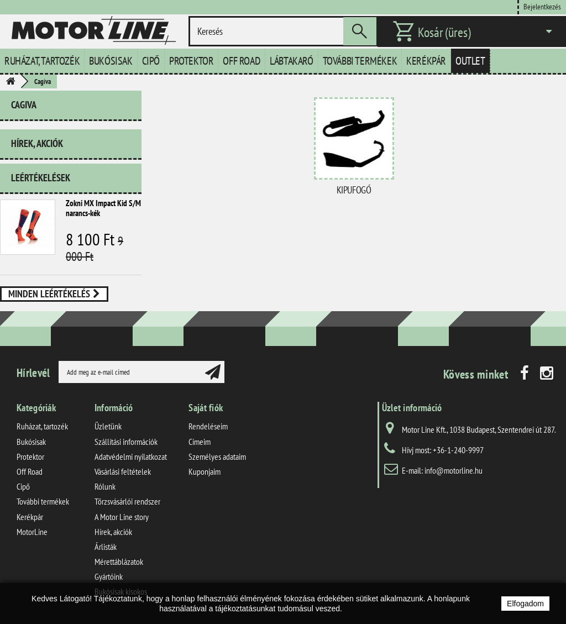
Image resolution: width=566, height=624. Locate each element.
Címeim (199, 441)
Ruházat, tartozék (42, 61)
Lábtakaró (291, 61)
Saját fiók (205, 407)
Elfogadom (525, 603)
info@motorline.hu (453, 470)
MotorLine (32, 531)
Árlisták (106, 546)
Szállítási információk (126, 441)
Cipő (151, 61)
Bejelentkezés (542, 6)
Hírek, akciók (37, 143)
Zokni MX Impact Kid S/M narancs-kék (103, 208)
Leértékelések (40, 177)
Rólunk (105, 486)
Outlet (470, 61)
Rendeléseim (208, 426)
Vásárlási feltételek (123, 471)
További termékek (360, 61)
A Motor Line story (122, 516)
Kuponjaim (204, 471)
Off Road (241, 61)
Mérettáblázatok (119, 561)
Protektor (191, 61)
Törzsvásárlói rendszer (127, 501)
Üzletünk (108, 426)
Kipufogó (354, 189)
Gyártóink (109, 576)
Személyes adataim (217, 456)
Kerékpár (426, 61)
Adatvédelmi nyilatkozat (131, 456)
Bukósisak (110, 61)
